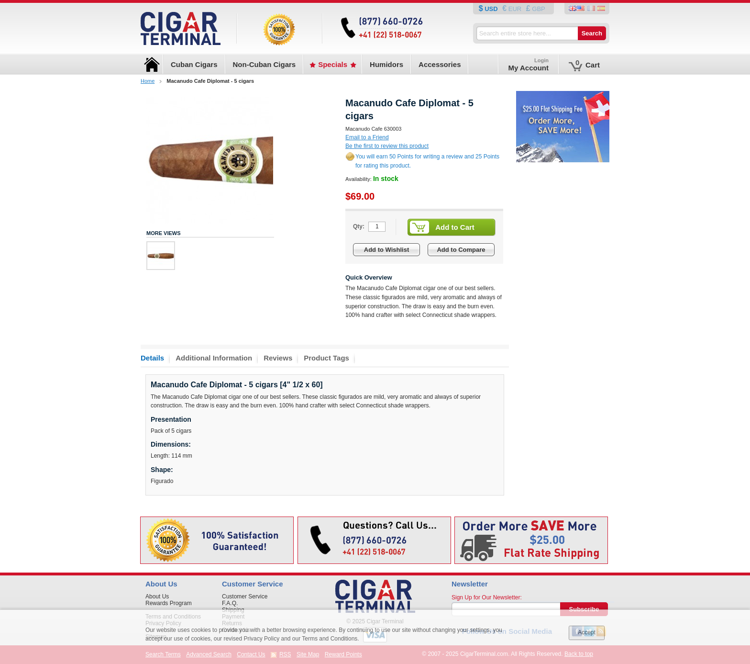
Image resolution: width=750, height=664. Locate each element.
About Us (157, 596)
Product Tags (326, 358)
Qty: (358, 226)
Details (152, 358)
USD (491, 8)
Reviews (278, 358)
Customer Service (244, 596)
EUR (515, 8)
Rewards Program (168, 603)
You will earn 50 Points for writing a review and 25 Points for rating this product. (427, 161)
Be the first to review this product (387, 146)
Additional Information (214, 358)
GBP (537, 8)
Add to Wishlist (386, 249)
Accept (587, 632)
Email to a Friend (367, 137)
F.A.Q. (230, 603)
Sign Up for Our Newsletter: (487, 597)
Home (147, 81)
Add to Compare (461, 249)
